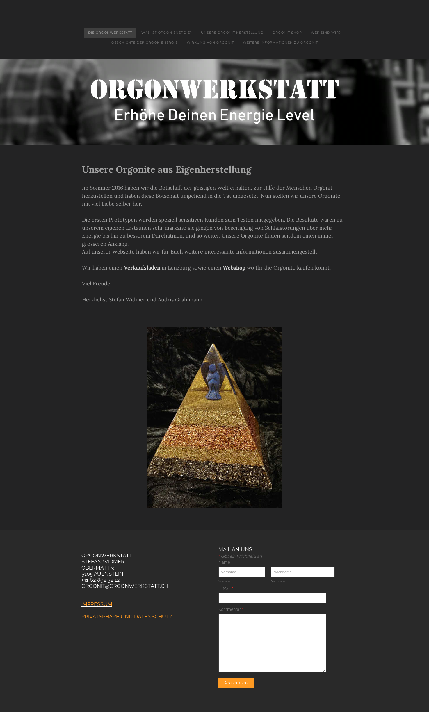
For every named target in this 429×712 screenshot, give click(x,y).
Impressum (96, 604)
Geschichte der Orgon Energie (144, 42)
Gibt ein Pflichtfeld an (240, 556)
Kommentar (230, 609)
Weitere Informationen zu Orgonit (280, 42)
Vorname (225, 581)
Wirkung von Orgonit (210, 42)
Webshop (234, 267)
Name (225, 562)
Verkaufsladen (142, 267)
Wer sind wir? (326, 33)
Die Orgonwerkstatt (110, 33)
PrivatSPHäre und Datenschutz (126, 616)
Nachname (278, 581)
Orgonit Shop (287, 33)
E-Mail (225, 588)
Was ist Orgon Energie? (166, 33)
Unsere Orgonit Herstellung (232, 33)
